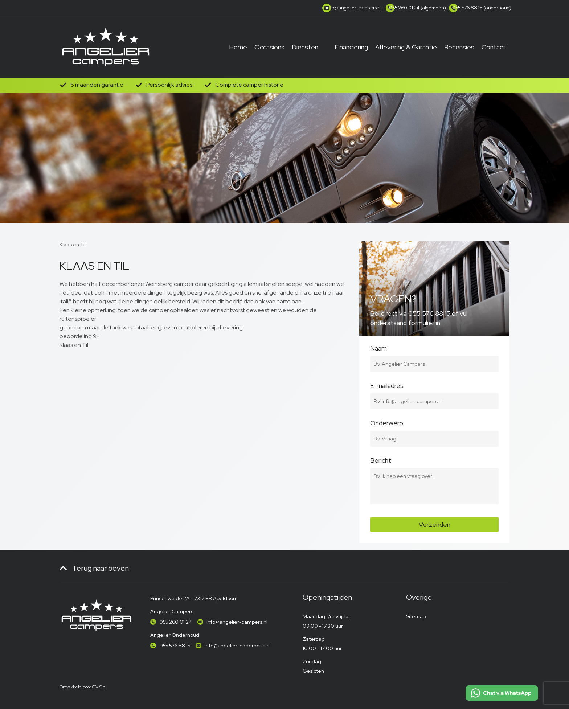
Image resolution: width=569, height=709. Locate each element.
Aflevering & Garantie (406, 47)
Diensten (305, 47)
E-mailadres (434, 389)
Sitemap (416, 616)
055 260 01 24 (175, 622)
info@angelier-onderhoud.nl (238, 645)
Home (238, 47)
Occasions (269, 47)
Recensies (459, 47)
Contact (494, 47)
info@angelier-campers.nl (236, 622)
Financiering (351, 47)
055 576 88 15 (174, 645)
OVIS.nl (99, 687)
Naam (434, 352)
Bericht (434, 464)
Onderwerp (434, 427)
